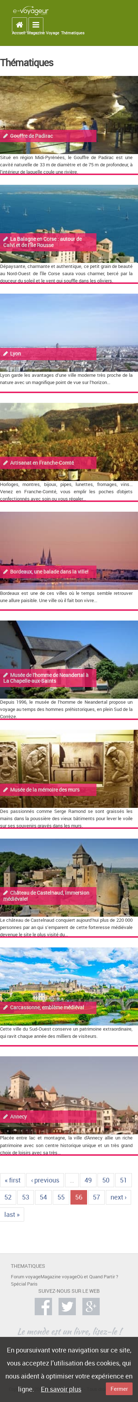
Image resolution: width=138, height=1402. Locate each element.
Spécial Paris (24, 1284)
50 (105, 1180)
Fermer (119, 1388)
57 (96, 1197)
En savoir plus (61, 1389)
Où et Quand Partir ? (97, 1277)
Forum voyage (25, 1277)
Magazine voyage (58, 1277)
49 (88, 1180)
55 (61, 1197)
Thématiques (73, 32)
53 (25, 1197)
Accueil (18, 32)
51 (123, 1180)
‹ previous (45, 1180)
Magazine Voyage (43, 32)
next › (118, 1197)
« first (13, 1180)
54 (43, 1197)
